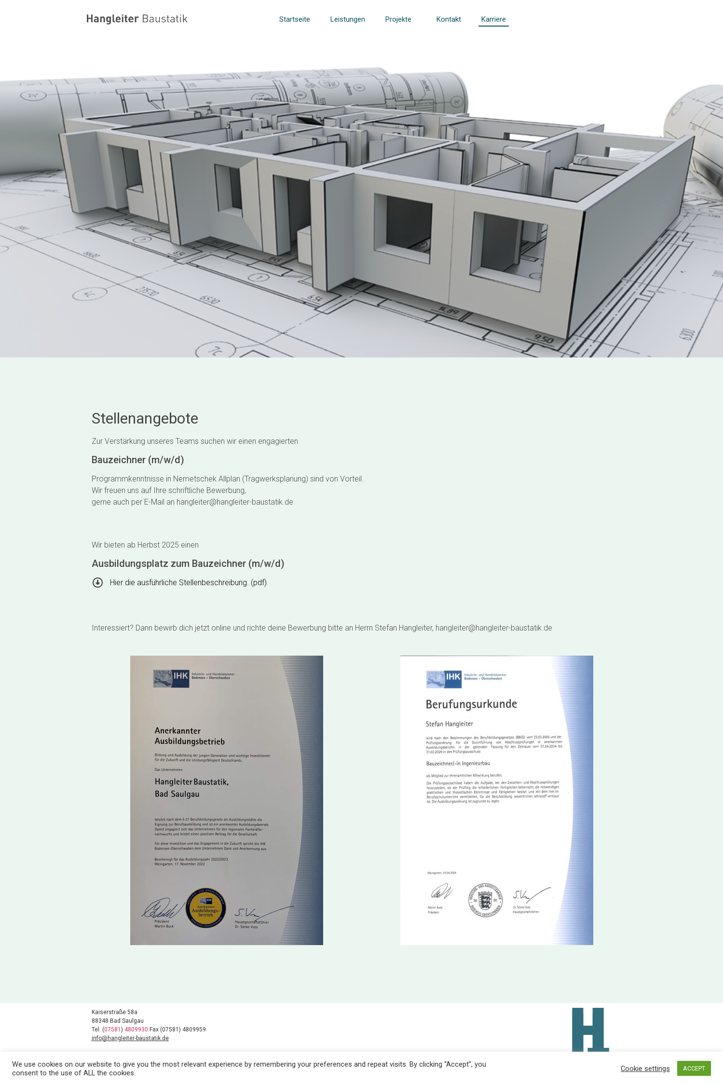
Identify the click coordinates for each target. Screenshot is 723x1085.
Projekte (400, 19)
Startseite (294, 19)
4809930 (137, 1029)
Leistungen (347, 19)
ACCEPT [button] (694, 1068)
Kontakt (449, 19)
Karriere (493, 19)
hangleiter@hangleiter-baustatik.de (235, 502)
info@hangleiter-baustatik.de (130, 1038)
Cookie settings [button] (645, 1068)
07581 (112, 1029)
